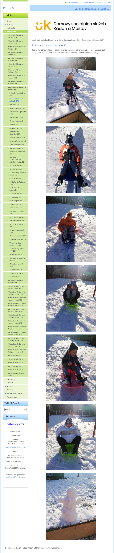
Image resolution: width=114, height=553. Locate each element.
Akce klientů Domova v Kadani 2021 (68, 40)
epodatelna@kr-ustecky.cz (15, 477)
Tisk (109, 3)
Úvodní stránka (37, 40)
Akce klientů (48, 40)
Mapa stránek (89, 3)
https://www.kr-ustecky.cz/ (15, 447)
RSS (100, 3)
